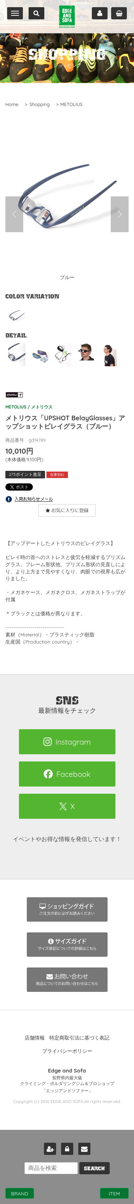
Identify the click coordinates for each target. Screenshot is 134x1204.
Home (11, 104)
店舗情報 (35, 1038)
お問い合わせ (84, 1149)
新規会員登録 (50, 1149)
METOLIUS (71, 104)
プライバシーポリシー (67, 1051)
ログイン (67, 1149)
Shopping (39, 104)
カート (119, 13)
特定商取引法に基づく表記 (79, 1038)
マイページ (100, 13)
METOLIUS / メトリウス (29, 399)
